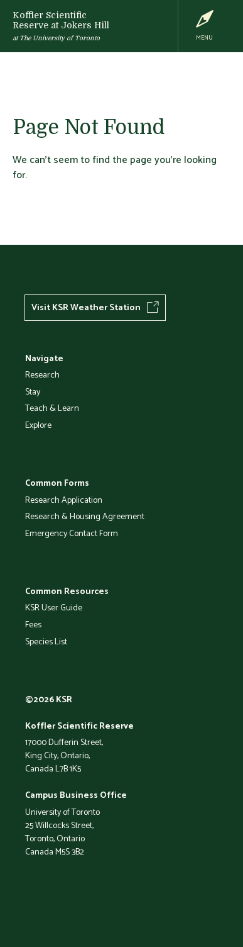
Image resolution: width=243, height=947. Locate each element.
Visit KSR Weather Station (86, 307)
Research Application (63, 499)
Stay (32, 391)
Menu (204, 37)
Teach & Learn (52, 407)
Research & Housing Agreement (84, 516)
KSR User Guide (53, 607)
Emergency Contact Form (71, 533)
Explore (38, 424)
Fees (33, 624)
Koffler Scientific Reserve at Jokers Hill (61, 20)
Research (42, 374)
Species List (46, 641)
